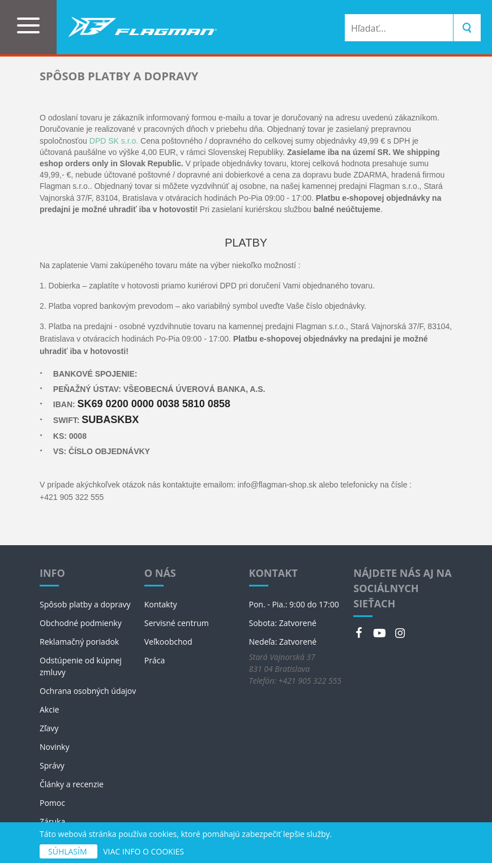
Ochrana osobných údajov (88, 690)
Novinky (54, 746)
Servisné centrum (176, 623)
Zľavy (49, 728)
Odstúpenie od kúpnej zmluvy (81, 666)
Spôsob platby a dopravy (85, 604)
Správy (52, 765)
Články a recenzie (72, 784)
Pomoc (52, 802)
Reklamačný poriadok (79, 641)
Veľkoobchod (168, 641)
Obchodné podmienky (81, 623)
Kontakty (160, 604)
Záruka (52, 821)
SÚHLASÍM (68, 851)
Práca (154, 660)
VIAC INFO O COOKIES (143, 851)
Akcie (49, 709)
